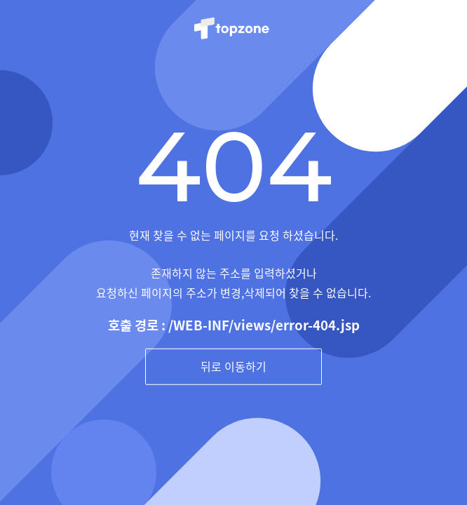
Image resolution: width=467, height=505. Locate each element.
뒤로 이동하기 (233, 366)
